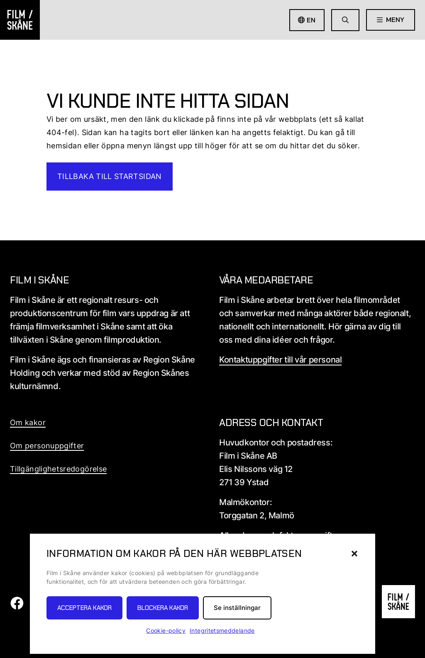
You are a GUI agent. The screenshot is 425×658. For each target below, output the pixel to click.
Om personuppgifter (47, 445)
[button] (354, 553)
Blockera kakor (162, 608)
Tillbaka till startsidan (109, 176)
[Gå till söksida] (345, 20)
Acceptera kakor (84, 608)
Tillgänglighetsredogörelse (58, 468)
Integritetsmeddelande (222, 630)
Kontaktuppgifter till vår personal (280, 360)
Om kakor (28, 422)
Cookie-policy (166, 630)
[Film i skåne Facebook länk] (17, 607)
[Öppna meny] (390, 20)
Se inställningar (237, 608)
